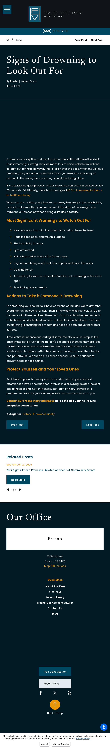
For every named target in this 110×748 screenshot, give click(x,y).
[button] (103, 727)
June (19, 40)
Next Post (92, 425)
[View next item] (20, 489)
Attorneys (55, 592)
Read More (18, 480)
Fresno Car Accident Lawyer (55, 603)
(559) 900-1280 (55, 31)
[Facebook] (41, 693)
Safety (27, 414)
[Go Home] (9, 40)
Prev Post (17, 425)
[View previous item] (7, 489)
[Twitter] (55, 693)
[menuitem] (54, 586)
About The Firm (55, 586)
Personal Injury (55, 597)
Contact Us (55, 608)
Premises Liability (44, 414)
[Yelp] (69, 693)
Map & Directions (55, 566)
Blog (55, 613)
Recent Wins (51, 683)
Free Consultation (55, 671)
